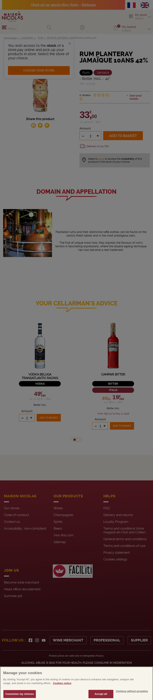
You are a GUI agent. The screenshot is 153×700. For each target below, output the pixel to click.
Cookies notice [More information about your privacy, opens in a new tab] (62, 687)
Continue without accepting (132, 695)
